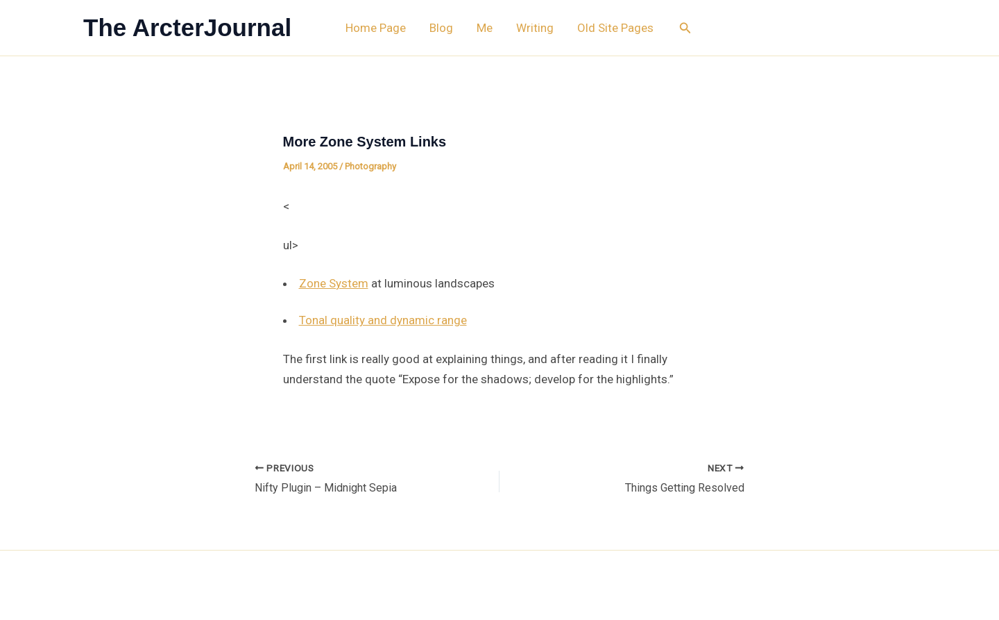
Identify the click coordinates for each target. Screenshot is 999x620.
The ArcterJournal (187, 27)
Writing (535, 28)
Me (485, 28)
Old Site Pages (615, 28)
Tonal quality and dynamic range (383, 320)
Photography (370, 166)
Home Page (375, 28)
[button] (685, 28)
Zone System (333, 283)
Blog (441, 28)
